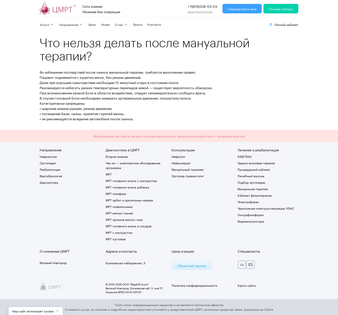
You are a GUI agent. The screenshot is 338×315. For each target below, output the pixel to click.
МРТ (109, 174)
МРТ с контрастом (119, 232)
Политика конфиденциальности (194, 285)
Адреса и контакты (121, 250)
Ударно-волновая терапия (256, 162)
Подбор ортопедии (251, 182)
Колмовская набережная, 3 (125, 262)
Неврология (48, 156)
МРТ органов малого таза (124, 219)
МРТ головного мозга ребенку (127, 187)
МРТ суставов (115, 238)
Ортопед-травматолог (188, 175)
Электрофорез (248, 201)
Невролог (178, 156)
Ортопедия (48, 162)
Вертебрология (51, 175)
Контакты (154, 24)
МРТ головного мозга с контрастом (131, 180)
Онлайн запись (281, 8)
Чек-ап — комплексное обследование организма (133, 165)
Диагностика (49, 182)
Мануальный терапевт (188, 169)
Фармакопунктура (251, 221)
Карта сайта (247, 285)
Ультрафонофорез (251, 214)
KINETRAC (245, 156)
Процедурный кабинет (254, 169)
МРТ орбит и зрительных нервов (129, 200)
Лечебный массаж (251, 175)
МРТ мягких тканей (119, 213)
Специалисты (249, 250)
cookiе (49, 311)
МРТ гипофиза (116, 193)
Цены (92, 24)
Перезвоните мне (242, 8)
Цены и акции (183, 250)
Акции (105, 24)
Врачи (137, 24)
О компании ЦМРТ (55, 250)
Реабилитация (50, 169)
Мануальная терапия (253, 188)
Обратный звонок (191, 265)
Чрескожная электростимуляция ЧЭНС (266, 208)
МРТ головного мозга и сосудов (128, 225)
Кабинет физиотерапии (255, 195)
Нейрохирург (181, 162)
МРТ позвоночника (119, 206)
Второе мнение (117, 156)
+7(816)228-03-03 (202, 6)
